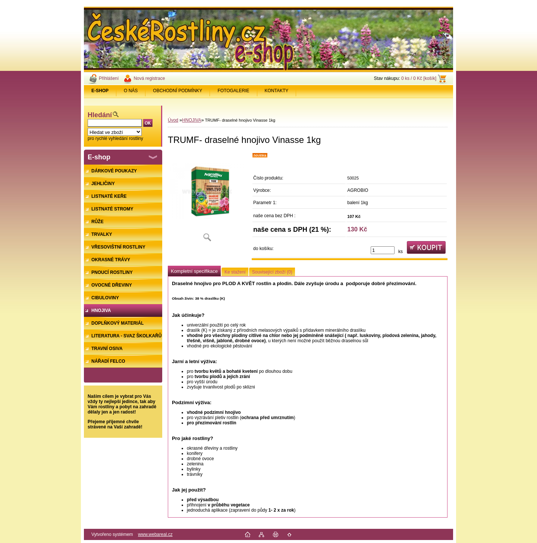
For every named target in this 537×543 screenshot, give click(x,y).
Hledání (100, 115)
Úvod (173, 120)
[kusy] (383, 250)
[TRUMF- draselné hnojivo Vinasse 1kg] (207, 199)
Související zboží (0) (272, 272)
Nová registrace (149, 78)
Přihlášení (109, 78)
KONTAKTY (277, 90)
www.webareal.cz (155, 534)
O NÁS (131, 90)
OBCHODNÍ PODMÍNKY (177, 90)
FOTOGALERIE (233, 90)
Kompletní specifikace (194, 271)
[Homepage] (100, 90)
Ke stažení (235, 272)
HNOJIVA (191, 120)
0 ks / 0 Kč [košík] (418, 78)
